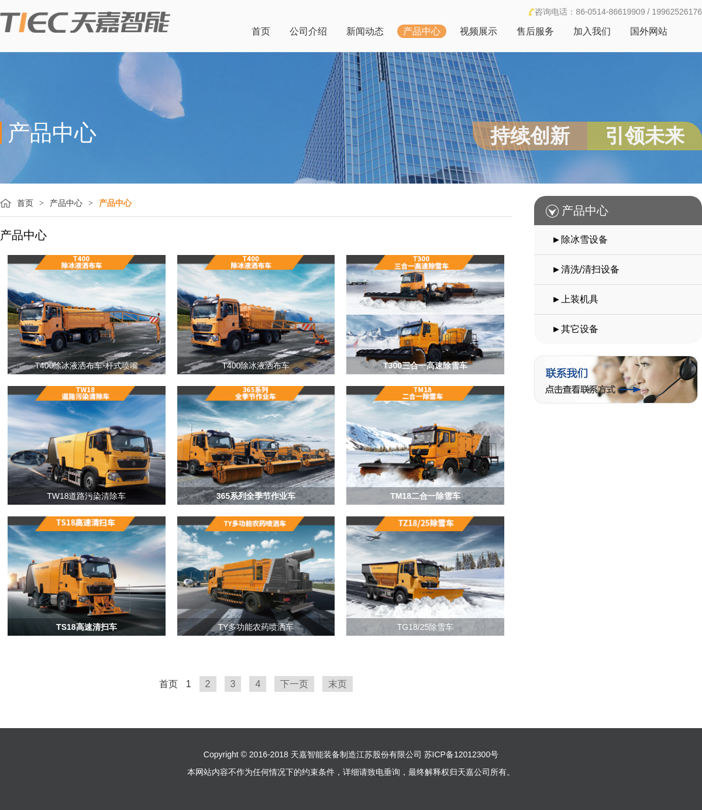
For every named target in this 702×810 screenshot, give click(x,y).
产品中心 (422, 31)
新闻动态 (365, 31)
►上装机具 (575, 299)
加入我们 (592, 31)
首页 (261, 31)
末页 (337, 684)
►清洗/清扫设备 (586, 269)
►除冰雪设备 (580, 239)
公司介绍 (308, 31)
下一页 (294, 684)
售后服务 (535, 31)
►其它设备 (575, 329)
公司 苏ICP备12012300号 (452, 754)
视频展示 (478, 31)
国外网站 (648, 31)
